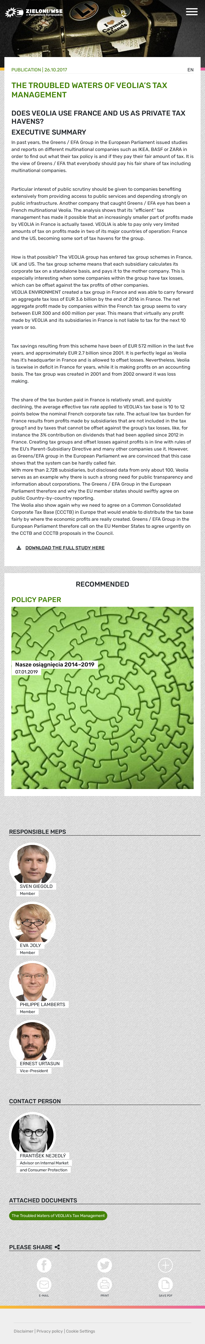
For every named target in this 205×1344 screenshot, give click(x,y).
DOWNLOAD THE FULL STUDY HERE (65, 548)
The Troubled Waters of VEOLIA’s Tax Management (58, 1215)
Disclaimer (23, 1331)
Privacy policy (50, 1331)
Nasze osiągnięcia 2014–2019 (54, 664)
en (190, 70)
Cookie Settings (80, 1331)
